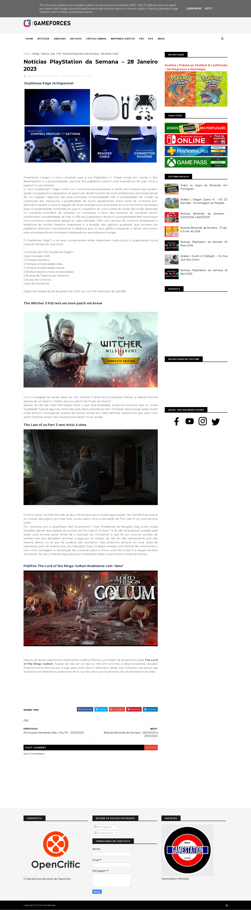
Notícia (45, 53)
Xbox (161, 38)
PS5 (59, 53)
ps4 (53, 53)
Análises (60, 38)
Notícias (43, 38)
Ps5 (141, 38)
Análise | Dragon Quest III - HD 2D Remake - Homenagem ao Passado (203, 201)
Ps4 (150, 38)
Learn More (193, 8)
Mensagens (103, 826)
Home (29, 38)
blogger (151, 747)
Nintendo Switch (123, 38)
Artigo (35, 53)
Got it (208, 8)
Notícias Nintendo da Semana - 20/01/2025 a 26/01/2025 (203, 215)
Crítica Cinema (96, 38)
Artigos (76, 38)
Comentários (103, 833)
